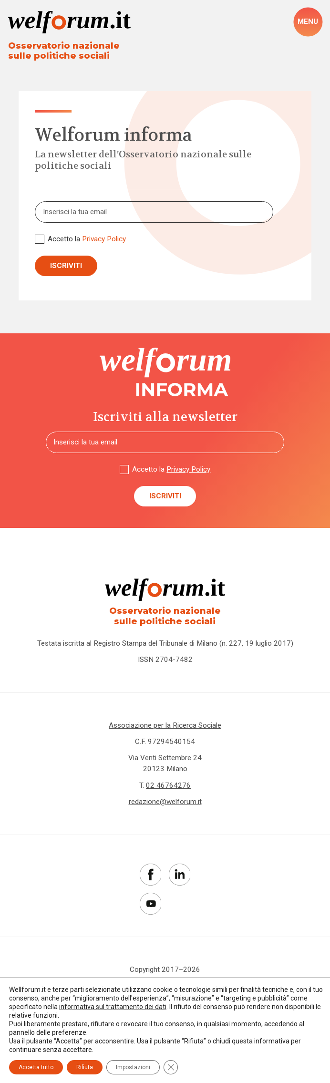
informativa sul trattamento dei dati (112, 1007)
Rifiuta (84, 1067)
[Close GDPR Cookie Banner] (171, 1067)
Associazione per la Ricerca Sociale (165, 725)
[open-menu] (307, 22)
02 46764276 (168, 785)
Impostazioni (133, 1067)
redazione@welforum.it (165, 801)
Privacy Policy (104, 239)
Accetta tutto (36, 1067)
